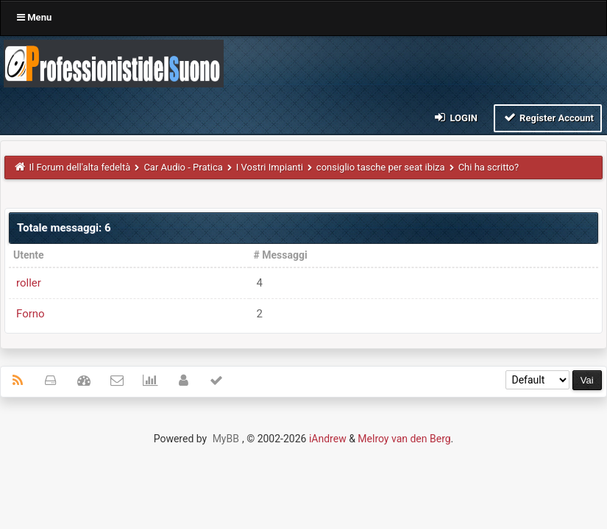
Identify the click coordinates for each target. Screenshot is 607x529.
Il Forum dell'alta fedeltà (80, 167)
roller (28, 282)
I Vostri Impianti (269, 167)
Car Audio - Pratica (182, 167)
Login (455, 117)
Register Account (548, 117)
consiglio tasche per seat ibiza (380, 167)
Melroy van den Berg (404, 439)
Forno (30, 313)
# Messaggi (281, 255)
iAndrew (328, 439)
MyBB (226, 439)
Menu (34, 17)
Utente (28, 255)
